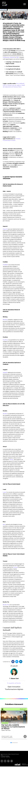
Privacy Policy (3, 756)
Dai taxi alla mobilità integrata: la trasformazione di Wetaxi (13, 727)
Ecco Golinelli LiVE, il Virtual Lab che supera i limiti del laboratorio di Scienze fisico (14, 85)
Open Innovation (14, 687)
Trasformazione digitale (14, 689)
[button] (13, 661)
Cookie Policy (8, 756)
